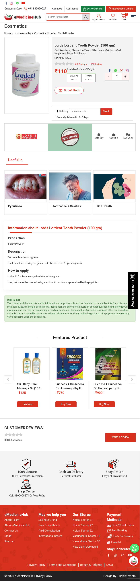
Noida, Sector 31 (83, 520)
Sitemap (9, 541)
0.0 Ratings (81, 64)
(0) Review (96, 64)
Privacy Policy (36, 565)
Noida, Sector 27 (83, 525)
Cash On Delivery (120, 536)
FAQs (109, 565)
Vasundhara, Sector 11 (86, 536)
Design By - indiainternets (119, 576)
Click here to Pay (133, 290)
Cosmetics (40, 33)
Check (106, 111)
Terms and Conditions (62, 565)
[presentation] (8, 379)
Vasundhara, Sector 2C (86, 541)
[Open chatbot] (133, 560)
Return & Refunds (91, 565)
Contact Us (72, 8)
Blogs (7, 536)
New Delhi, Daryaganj (85, 547)
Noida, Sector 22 (83, 531)
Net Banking (117, 530)
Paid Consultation (49, 531)
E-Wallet (114, 542)
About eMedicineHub (17, 525)
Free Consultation (49, 525)
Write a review (120, 437)
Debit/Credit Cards (120, 525)
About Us (57, 8)
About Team (11, 520)
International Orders (50, 536)
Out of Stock (69, 90)
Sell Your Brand (47, 520)
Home (7, 33)
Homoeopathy (23, 33)
